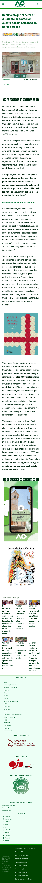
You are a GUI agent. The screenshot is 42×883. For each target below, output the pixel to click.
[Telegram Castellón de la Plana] (21, 543)
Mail (6, 824)
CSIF (19, 598)
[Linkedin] (30, 99)
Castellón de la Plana (9, 598)
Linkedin (7, 822)
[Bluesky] (27, 99)
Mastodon (8, 838)
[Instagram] (11, 99)
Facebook (8, 816)
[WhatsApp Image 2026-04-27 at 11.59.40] (21, 354)
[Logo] (20, 4)
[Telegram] (21, 99)
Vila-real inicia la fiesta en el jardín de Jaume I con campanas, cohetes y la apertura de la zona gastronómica (7, 655)
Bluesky (7, 835)
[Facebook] (14, 99)
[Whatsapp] (8, 99)
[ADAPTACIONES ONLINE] (21, 36)
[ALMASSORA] (21, 566)
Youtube (7, 832)
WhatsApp (8, 830)
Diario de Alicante (7, 808)
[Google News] (4, 99)
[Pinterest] (37, 99)
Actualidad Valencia (8, 805)
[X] (17, 99)
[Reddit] (34, 99)
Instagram (8, 819)
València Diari (6, 811)
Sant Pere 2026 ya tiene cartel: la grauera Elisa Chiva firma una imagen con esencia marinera (34, 616)
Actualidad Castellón (31, 79)
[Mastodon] (24, 99)
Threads (7, 841)
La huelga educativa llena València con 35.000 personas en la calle (20, 650)
